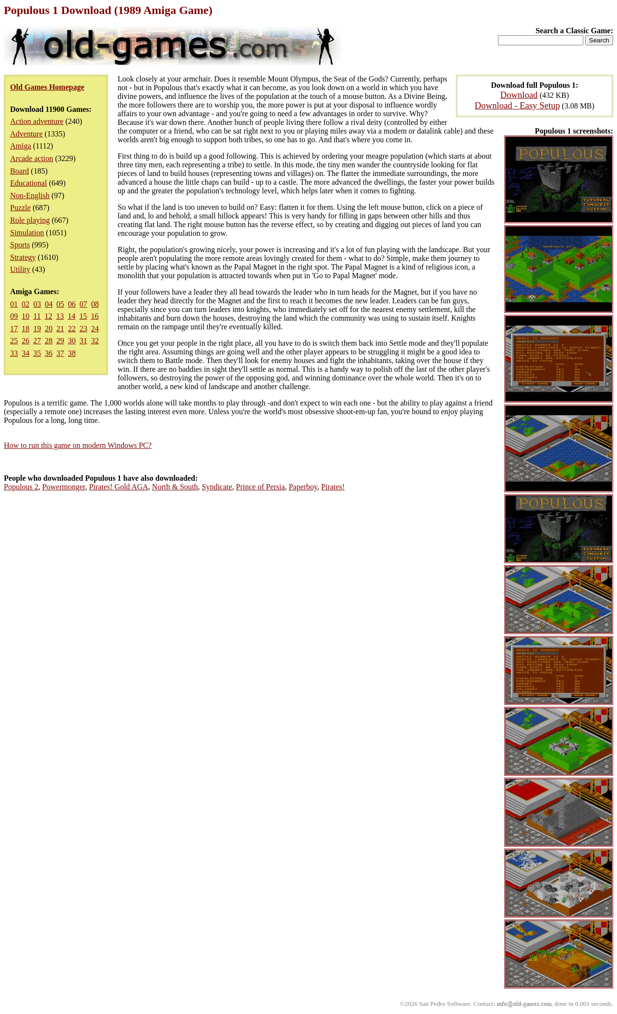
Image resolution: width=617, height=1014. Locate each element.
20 (49, 328)
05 (60, 304)
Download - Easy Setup (517, 105)
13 (60, 316)
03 (37, 304)
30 (72, 341)
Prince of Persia (260, 487)
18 (25, 328)
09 (14, 316)
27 (37, 341)
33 (14, 353)
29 (60, 341)
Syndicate (216, 487)
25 (14, 341)
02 (25, 304)
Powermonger (63, 487)
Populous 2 (21, 487)
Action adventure (37, 121)
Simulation (27, 233)
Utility (20, 269)
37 (60, 353)
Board (19, 171)
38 (72, 353)
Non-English (30, 195)
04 (49, 304)
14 (71, 316)
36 (49, 353)
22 (72, 328)
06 (72, 304)
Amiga (20, 146)
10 (25, 316)
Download (519, 95)
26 (25, 341)
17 (14, 328)
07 (83, 304)
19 (37, 328)
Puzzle (20, 207)
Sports (20, 245)
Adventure (26, 134)
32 (95, 341)
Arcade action (31, 158)
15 (83, 316)
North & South (175, 487)
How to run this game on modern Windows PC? (78, 445)
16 (94, 316)
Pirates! (333, 487)
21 (60, 328)
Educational (28, 183)
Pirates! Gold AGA (118, 487)
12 (48, 316)
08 (95, 304)
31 (83, 341)
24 (95, 328)
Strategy (23, 257)
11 (36, 316)
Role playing (30, 220)
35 (37, 353)
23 (83, 328)
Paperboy (303, 487)
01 (14, 304)
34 (25, 353)
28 (49, 341)
